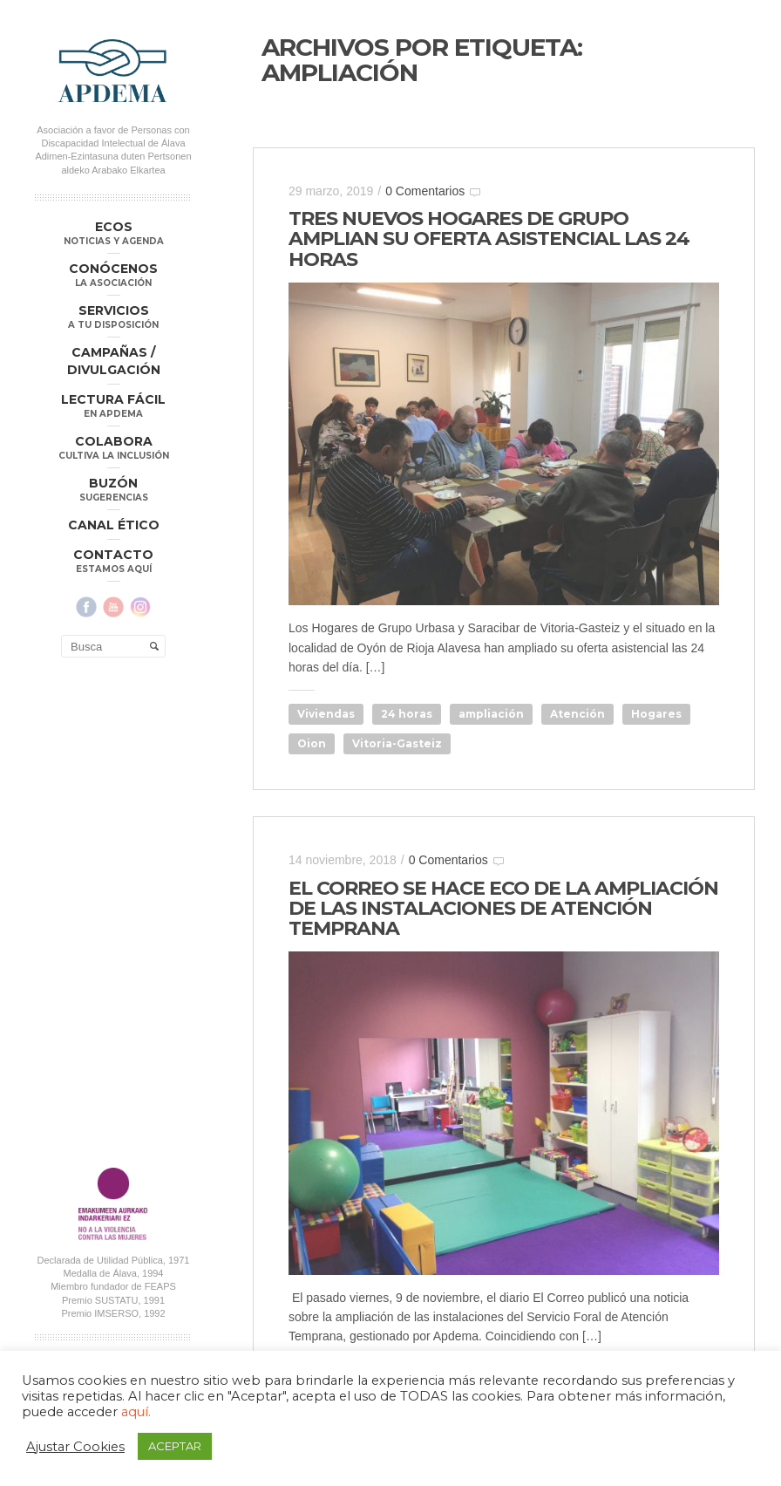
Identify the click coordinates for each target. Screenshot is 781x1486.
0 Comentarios (425, 191)
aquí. (136, 1412)
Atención (577, 713)
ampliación (491, 713)
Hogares (656, 713)
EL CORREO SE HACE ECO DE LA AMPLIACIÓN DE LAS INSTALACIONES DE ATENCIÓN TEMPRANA (503, 908)
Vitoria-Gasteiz (397, 743)
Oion (311, 743)
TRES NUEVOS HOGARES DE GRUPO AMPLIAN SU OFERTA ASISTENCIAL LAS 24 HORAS (489, 238)
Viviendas (326, 713)
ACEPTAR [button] (174, 1446)
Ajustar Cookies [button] (75, 1447)
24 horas (406, 713)
